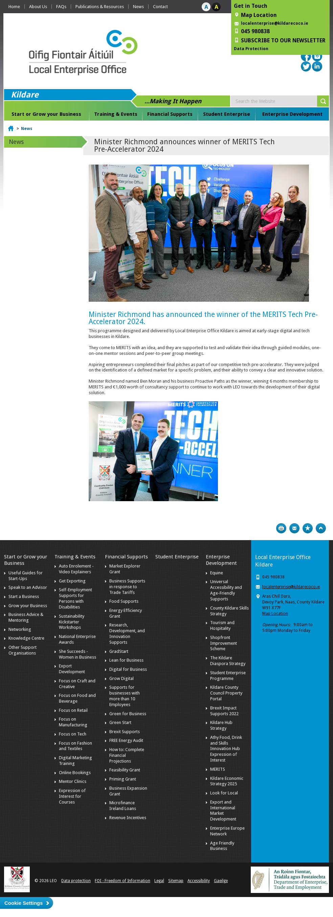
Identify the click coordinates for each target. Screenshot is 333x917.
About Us (38, 6)
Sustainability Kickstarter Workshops (71, 622)
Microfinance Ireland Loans (122, 805)
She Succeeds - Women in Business (77, 654)
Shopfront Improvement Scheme (223, 643)
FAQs (61, 6)
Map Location (275, 613)
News (138, 6)
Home (14, 6)
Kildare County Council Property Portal (226, 693)
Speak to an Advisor (27, 587)
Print (281, 528)
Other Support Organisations (22, 650)
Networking (19, 629)
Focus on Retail (73, 710)
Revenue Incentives (127, 817)
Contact (160, 6)
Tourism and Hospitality (222, 625)
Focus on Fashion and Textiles (75, 746)
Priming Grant (122, 779)
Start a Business (23, 596)
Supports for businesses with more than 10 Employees (124, 696)
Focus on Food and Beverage (77, 698)
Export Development (72, 668)
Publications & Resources (99, 6)
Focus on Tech (72, 734)
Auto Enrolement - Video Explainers (76, 568)
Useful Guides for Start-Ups (25, 575)
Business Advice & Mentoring (25, 617)
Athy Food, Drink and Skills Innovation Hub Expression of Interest (226, 749)
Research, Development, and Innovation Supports (127, 633)
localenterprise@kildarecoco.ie (274, 23)
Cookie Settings (23, 903)
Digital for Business (128, 669)
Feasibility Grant (124, 769)
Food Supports (123, 601)
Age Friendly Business (222, 845)
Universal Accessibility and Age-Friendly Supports (226, 590)
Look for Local (224, 792)
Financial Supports (170, 114)
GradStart (118, 651)
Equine (216, 572)
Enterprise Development (292, 114)
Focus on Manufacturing (73, 722)
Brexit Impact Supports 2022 (224, 710)
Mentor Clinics (72, 781)
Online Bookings (75, 772)
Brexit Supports (124, 731)
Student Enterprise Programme (228, 675)
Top (321, 528)
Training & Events (115, 114)
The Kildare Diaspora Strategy (227, 660)
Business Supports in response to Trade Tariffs (127, 586)
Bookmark (308, 528)
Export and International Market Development (223, 810)
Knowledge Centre (26, 638)
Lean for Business (126, 660)
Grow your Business (27, 605)
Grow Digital (121, 678)
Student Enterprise (226, 114)
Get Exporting (72, 580)
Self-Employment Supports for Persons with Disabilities (75, 598)
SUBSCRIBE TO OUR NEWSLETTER (283, 40)
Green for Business (127, 713)
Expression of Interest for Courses (72, 796)
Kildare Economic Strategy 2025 (226, 781)
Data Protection (251, 48)
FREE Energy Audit (126, 740)
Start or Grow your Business (46, 114)
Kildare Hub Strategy (221, 725)
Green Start (120, 722)
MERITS (217, 769)
